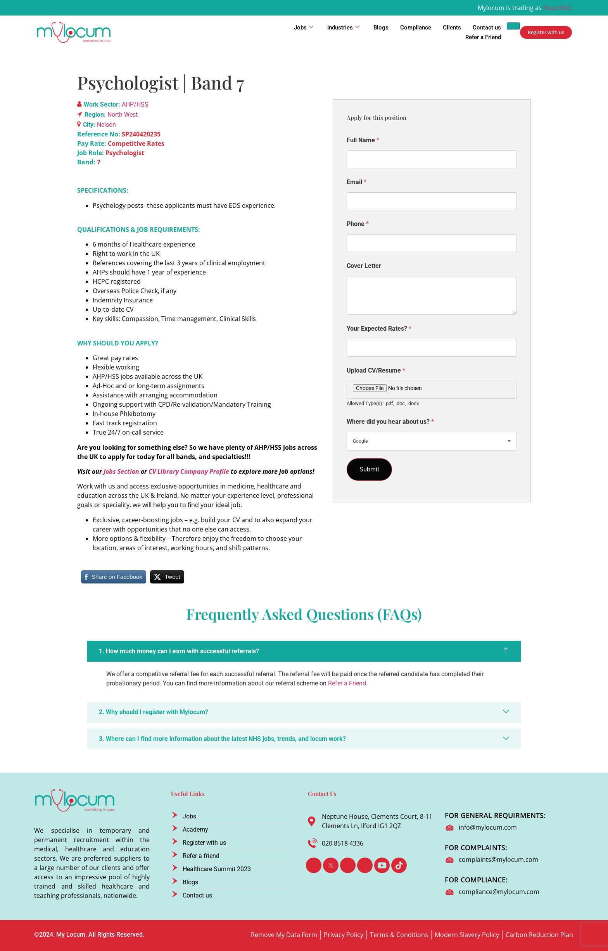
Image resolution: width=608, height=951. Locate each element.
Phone (358, 224)
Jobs (303, 27)
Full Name (363, 140)
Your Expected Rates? (379, 328)
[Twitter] (331, 865)
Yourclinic (557, 7)
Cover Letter (364, 265)
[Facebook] (313, 865)
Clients (452, 27)
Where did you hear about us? (390, 421)
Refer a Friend (483, 37)
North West (122, 114)
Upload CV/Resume (376, 370)
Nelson (106, 124)
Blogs (381, 27)
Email (356, 182)
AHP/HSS (135, 104)
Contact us (487, 27)
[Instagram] (365, 865)
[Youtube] (382, 865)
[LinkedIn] (348, 865)
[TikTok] (399, 865)
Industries (343, 27)
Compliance (415, 27)
